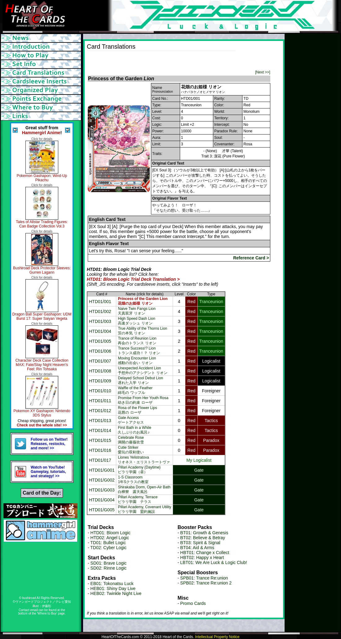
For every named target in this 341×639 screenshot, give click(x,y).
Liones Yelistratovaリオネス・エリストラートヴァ (144, 459)
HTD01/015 (100, 440)
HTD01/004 (100, 331)
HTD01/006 (100, 351)
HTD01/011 (100, 400)
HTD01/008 (100, 370)
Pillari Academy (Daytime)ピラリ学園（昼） (139, 469)
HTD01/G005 (101, 509)
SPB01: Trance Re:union (204, 577)
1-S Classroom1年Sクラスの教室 (133, 479)
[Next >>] (262, 72)
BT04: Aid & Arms (197, 547)
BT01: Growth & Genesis (204, 532)
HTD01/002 (100, 311)
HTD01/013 (100, 420)
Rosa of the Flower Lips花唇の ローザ (137, 410)
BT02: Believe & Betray (202, 537)
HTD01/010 (100, 390)
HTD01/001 (100, 301)
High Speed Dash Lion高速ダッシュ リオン (136, 320)
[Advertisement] (159, 60)
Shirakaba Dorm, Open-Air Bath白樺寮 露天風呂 (144, 489)
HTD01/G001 (101, 470)
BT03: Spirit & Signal (200, 542)
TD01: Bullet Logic (108, 542)
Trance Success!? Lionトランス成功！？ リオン (139, 350)
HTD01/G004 (101, 499)
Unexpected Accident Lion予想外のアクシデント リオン (142, 370)
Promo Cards (193, 603)
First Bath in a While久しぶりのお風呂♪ (134, 429)
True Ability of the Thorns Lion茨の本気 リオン (142, 330)
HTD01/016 (100, 450)
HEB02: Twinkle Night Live (116, 593)
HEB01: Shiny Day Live (113, 588)
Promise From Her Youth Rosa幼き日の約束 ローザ (143, 400)
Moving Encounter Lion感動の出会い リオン (137, 360)
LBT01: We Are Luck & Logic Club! (213, 562)
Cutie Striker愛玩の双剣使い (131, 449)
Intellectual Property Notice (217, 637)
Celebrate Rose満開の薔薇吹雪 (131, 439)
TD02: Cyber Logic (108, 547)
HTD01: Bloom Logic (111, 532)
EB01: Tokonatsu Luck (112, 583)
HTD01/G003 (101, 489)
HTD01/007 (100, 361)
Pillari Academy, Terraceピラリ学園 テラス (137, 499)
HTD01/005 (100, 341)
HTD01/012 (100, 410)
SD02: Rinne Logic (109, 568)
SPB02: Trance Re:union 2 (206, 582)
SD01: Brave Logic (109, 563)
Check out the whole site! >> (42, 425)
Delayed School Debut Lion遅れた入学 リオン (140, 380)
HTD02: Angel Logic (110, 537)
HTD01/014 (100, 430)
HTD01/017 (100, 460)
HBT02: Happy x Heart (202, 557)
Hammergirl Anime (41, 132)
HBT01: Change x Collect (204, 552)
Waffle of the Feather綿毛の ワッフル (135, 390)
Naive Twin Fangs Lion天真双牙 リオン (136, 310)
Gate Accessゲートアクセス (131, 420)
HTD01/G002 (101, 480)
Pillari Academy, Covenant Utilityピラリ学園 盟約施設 (144, 509)
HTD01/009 (100, 380)
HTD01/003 (100, 321)
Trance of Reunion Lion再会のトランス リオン (137, 340)
